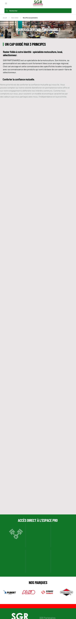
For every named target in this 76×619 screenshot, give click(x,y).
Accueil (5, 18)
